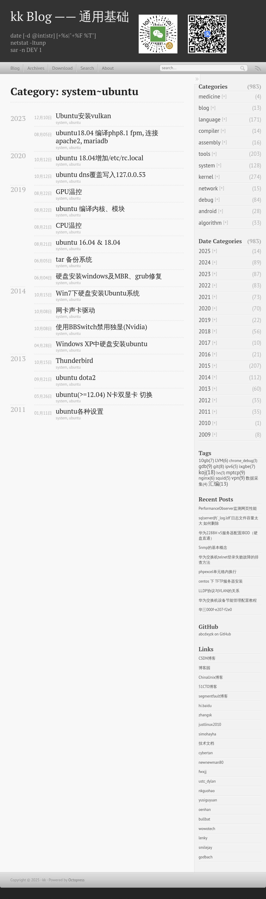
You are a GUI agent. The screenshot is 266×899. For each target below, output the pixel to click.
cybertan (206, 752)
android (208, 211)
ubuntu (75, 122)
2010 (205, 423)
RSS (258, 69)
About (108, 68)
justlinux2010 (210, 724)
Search (87, 68)
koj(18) (207, 472)
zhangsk (205, 715)
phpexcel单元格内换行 (217, 571)
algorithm (210, 222)
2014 (205, 377)
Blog (15, 68)
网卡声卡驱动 (75, 310)
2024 (205, 262)
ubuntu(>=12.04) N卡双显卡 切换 (104, 395)
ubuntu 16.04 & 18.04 (88, 242)
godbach (206, 857)
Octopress (76, 880)
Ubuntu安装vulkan (83, 116)
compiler (209, 130)
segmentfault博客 (213, 696)
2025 (205, 251)
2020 (205, 308)
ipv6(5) (231, 466)
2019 (205, 320)
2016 (205, 354)
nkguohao (207, 790)
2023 (205, 274)
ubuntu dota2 (76, 378)
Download (62, 68)
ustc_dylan (207, 781)
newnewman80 (211, 762)
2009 (205, 434)
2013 (205, 388)
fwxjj (203, 771)
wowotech (207, 828)
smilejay (205, 847)
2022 (205, 285)
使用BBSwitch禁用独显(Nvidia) (101, 327)
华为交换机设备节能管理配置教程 (228, 600)
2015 (205, 365)
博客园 (204, 667)
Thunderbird (74, 361)
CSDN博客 (207, 658)
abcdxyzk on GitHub (215, 634)
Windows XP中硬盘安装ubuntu (102, 344)
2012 (205, 400)
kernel (206, 176)
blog (204, 107)
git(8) (218, 466)
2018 (205, 331)
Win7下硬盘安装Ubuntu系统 (98, 293)
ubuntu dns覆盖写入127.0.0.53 (101, 175)
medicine (209, 96)
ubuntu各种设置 (79, 411)
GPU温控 (69, 192)
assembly (209, 142)
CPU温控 (69, 225)
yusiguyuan (208, 800)
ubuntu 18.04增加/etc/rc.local (99, 158)
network (208, 188)
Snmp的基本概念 (213, 547)
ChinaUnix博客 (211, 677)
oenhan (205, 809)
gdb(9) (205, 466)
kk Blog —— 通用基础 (69, 16)
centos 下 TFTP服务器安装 (221, 581)
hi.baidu (205, 705)
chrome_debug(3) (243, 460)
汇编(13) (218, 483)
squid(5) (223, 478)
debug (206, 199)
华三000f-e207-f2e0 (215, 609)
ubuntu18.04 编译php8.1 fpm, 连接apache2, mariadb (107, 137)
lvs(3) (220, 472)
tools (204, 153)
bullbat (204, 819)
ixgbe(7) (247, 466)
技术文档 (206, 743)
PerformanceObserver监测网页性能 (228, 508)
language (209, 119)
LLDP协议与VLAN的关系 (219, 590)
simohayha (207, 734)
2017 (205, 342)
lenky (203, 837)
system (61, 122)
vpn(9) (238, 478)
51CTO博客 (208, 686)
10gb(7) (206, 460)
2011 (205, 411)
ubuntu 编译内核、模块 (90, 209)
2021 (205, 297)
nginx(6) (207, 478)
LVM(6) (221, 460)
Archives (35, 68)
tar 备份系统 (74, 259)
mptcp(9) (235, 472)
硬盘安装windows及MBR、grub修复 (109, 276)
